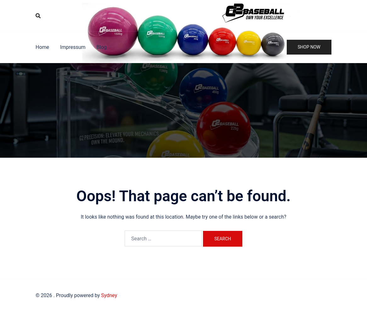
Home (42, 47)
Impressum (73, 47)
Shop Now (309, 47)
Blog (102, 47)
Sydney (109, 295)
